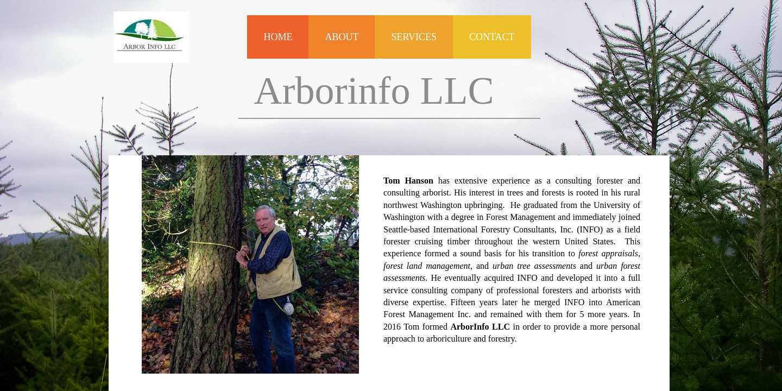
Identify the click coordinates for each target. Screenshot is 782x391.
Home (277, 36)
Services (414, 36)
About (341, 36)
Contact (492, 36)
